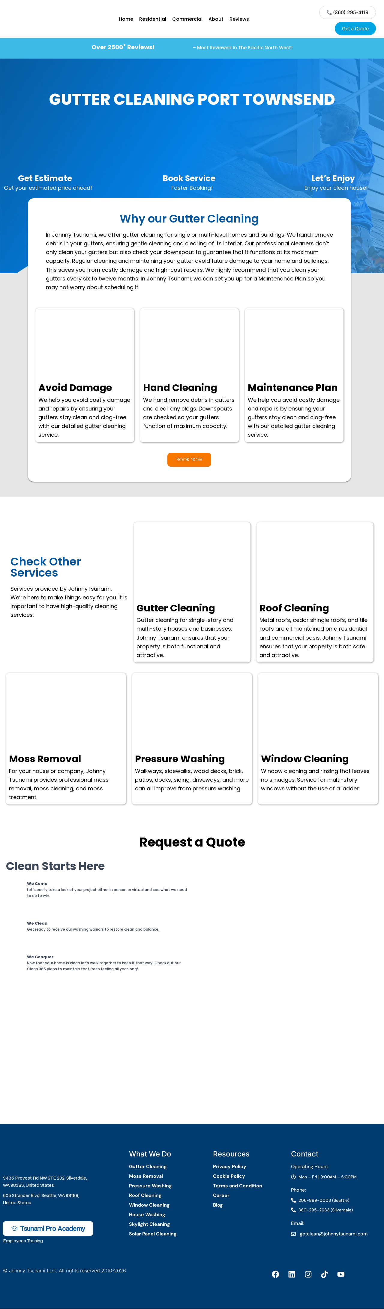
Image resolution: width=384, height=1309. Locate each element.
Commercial (187, 19)
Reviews (239, 19)
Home (126, 19)
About (216, 19)
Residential (152, 19)
